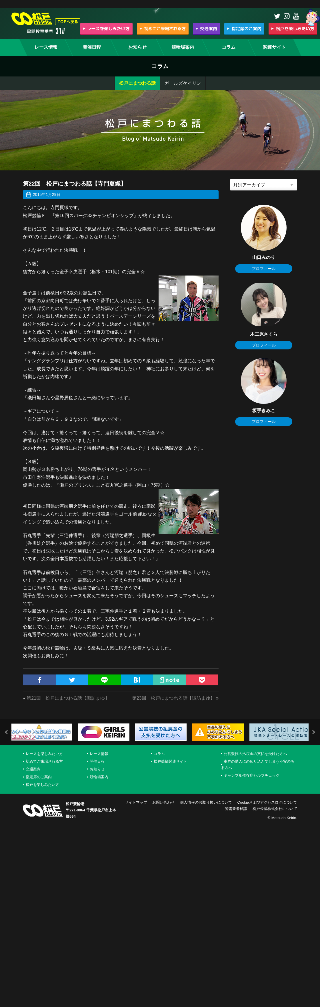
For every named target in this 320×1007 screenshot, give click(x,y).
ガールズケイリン (183, 83)
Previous (7, 732)
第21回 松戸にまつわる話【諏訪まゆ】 (68, 698)
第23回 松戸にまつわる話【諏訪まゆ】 (173, 698)
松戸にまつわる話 (137, 83)
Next (313, 732)
